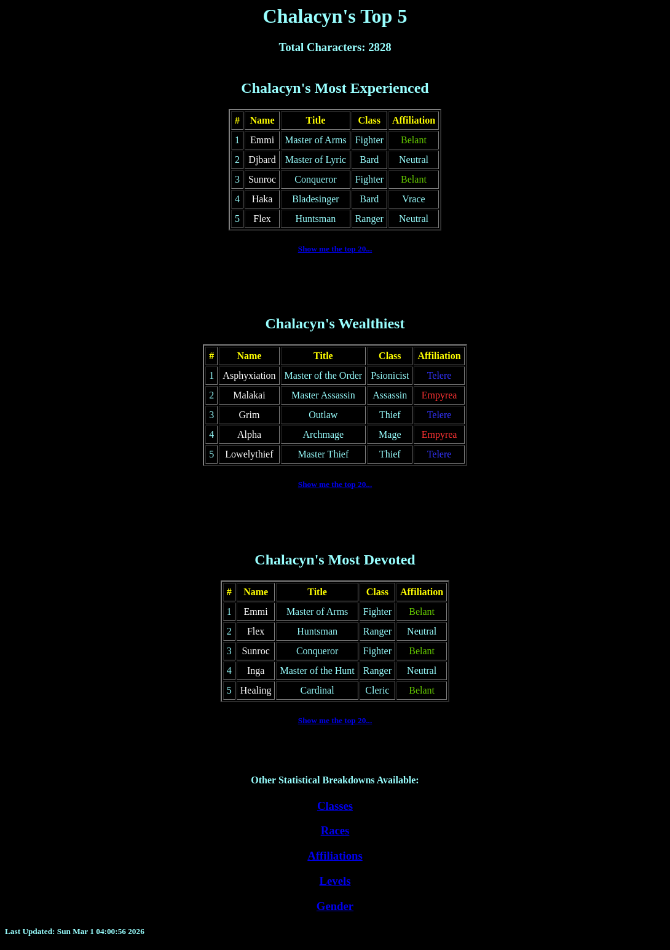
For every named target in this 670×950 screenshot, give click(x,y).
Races (335, 830)
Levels (335, 880)
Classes (335, 805)
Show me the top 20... (335, 248)
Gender (335, 906)
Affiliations (334, 855)
